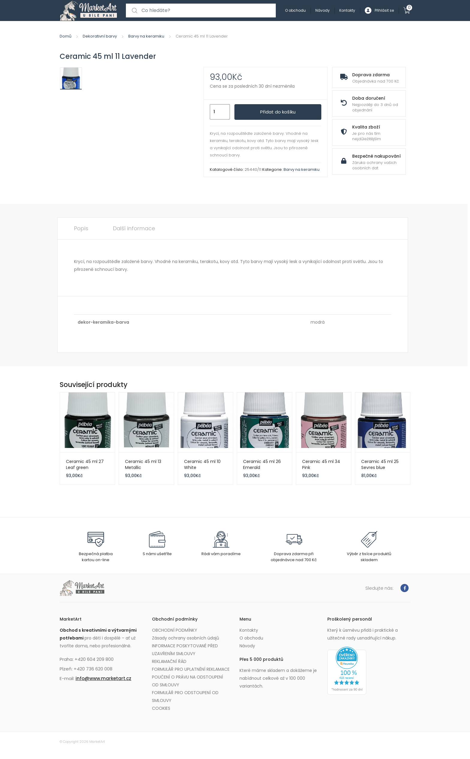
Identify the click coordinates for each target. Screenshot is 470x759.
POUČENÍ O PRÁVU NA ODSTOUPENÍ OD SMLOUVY (187, 681)
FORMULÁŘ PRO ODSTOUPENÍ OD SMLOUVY (185, 696)
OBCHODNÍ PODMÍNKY (174, 630)
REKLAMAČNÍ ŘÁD (169, 661)
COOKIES (161, 708)
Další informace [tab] (134, 228)
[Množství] (220, 112)
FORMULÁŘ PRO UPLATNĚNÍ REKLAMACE (191, 669)
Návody (322, 10)
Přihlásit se (379, 11)
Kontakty (347, 10)
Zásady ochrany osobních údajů (185, 638)
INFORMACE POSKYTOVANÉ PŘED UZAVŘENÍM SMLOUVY (185, 650)
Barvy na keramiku (146, 36)
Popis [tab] (81, 228)
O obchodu (295, 10)
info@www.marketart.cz (103, 678)
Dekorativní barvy (100, 36)
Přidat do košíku (278, 112)
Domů (65, 36)
